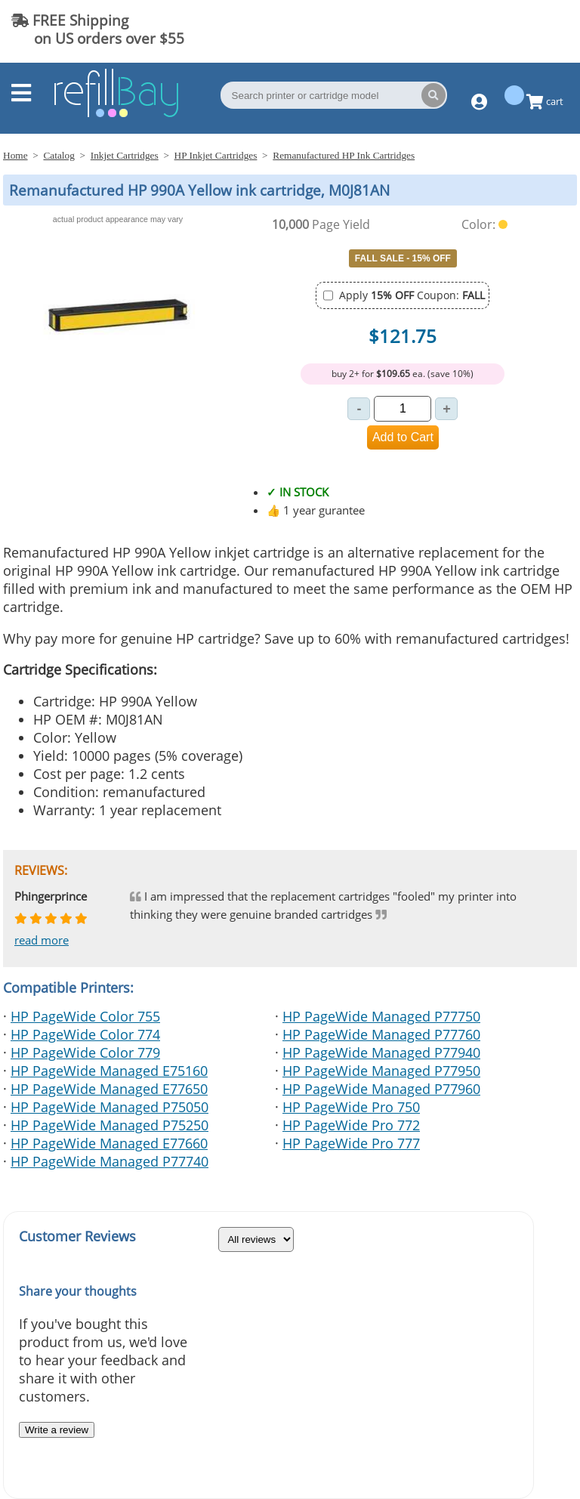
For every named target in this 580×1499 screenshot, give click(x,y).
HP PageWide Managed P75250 (109, 1125)
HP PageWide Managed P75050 (109, 1107)
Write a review (56, 1430)
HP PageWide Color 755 (85, 1016)
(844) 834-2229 (507, 29)
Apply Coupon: (412, 295)
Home (15, 155)
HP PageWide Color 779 (85, 1052)
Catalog (58, 155)
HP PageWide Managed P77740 (109, 1161)
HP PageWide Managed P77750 (381, 1016)
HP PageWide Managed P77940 (381, 1052)
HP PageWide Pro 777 (351, 1143)
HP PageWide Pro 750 (351, 1107)
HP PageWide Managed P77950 (381, 1071)
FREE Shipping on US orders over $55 (97, 29)
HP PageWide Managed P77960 (381, 1089)
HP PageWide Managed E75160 (109, 1071)
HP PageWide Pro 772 (351, 1125)
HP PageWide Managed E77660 (109, 1143)
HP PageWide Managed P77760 (381, 1034)
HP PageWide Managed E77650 (109, 1089)
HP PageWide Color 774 (85, 1034)
